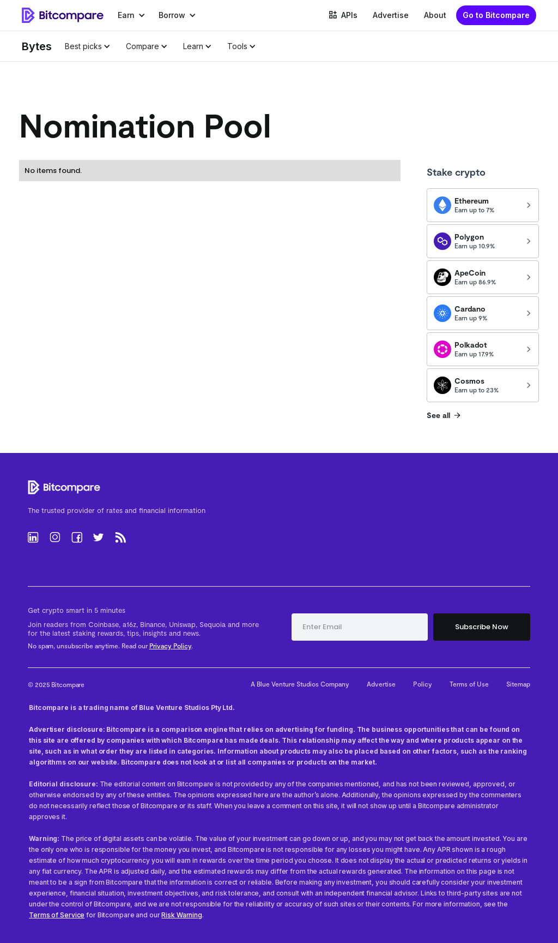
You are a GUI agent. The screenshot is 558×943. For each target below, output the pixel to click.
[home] (63, 15)
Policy (422, 684)
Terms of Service (56, 915)
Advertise (391, 15)
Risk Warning (181, 915)
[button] (131, 15)
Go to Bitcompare (496, 15)
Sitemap (518, 684)
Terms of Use (469, 684)
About (435, 15)
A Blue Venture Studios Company (300, 684)
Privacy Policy (170, 645)
